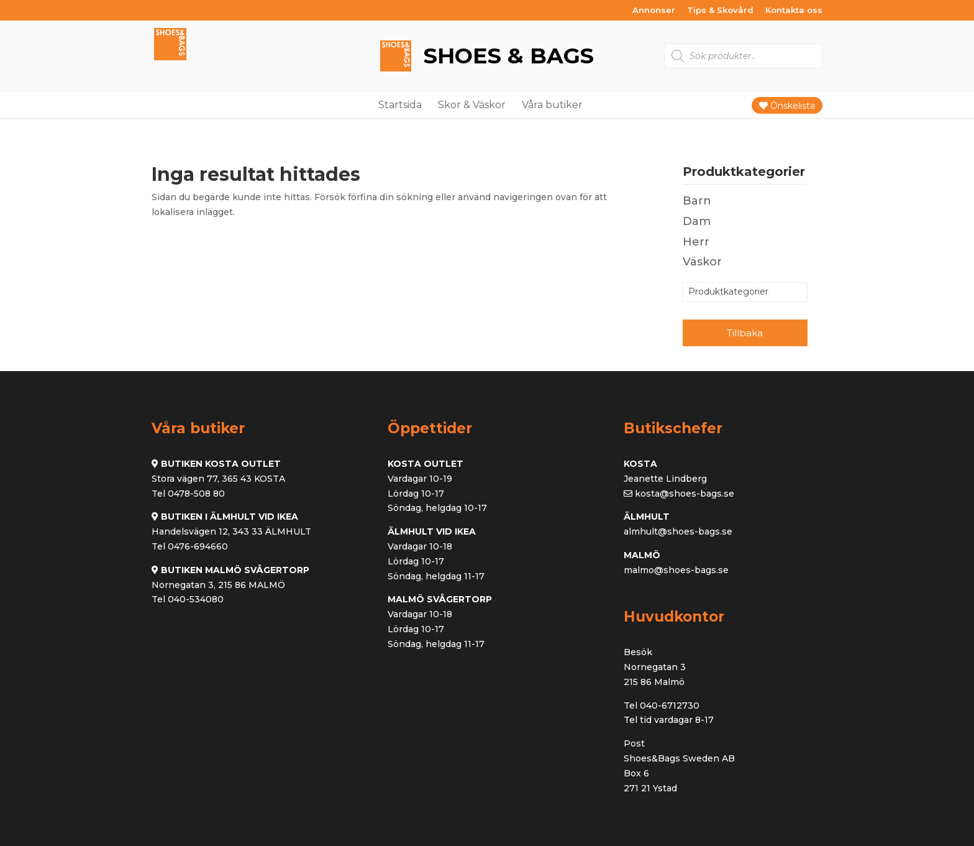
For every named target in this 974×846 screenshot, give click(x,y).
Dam (697, 221)
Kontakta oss (793, 10)
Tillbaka (745, 333)
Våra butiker (552, 105)
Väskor (702, 262)
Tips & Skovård (720, 10)
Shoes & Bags (505, 55)
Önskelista (787, 105)
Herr (696, 242)
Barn (697, 201)
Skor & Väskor (472, 105)
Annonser (653, 10)
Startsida (400, 105)
